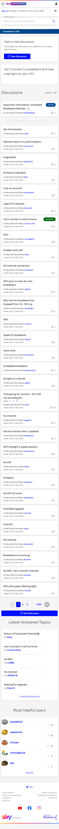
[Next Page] (47, 604)
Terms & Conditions (49, 793)
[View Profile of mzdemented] (29, 451)
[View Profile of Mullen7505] (28, 162)
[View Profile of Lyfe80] (10, 662)
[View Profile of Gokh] (27, 405)
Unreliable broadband (15, 366)
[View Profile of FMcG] (25, 177)
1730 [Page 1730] (38, 604)
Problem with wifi (13, 250)
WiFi (5, 234)
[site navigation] (3, 3)
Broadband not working (16, 555)
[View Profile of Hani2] (27, 255)
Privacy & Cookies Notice (11, 795)
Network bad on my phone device (22, 141)
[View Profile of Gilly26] (27, 383)
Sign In (56, 4)
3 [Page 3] (27, 604)
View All (29, 772)
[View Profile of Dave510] (27, 513)
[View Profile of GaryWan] (27, 575)
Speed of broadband (14, 335)
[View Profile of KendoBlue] (29, 308)
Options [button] (48, 92)
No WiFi (8, 659)
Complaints (6, 798)
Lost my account (12, 188)
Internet (8, 524)
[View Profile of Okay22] (27, 339)
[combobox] (26, 21)
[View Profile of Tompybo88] (28, 498)
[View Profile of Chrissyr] (28, 324)
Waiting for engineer (15, 684)
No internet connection (16, 265)
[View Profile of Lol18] (26, 134)
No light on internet (14, 378)
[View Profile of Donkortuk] (28, 146)
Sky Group (6, 800)
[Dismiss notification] (55, 11)
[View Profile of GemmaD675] (29, 193)
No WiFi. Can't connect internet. (21, 570)
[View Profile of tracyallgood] (29, 239)
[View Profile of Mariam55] (28, 208)
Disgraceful (9, 157)
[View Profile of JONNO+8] (12, 675)
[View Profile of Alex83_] (28, 289)
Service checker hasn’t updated (21, 431)
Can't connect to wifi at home (19, 219)
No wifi (7, 462)
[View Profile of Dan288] (28, 591)
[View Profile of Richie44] (27, 560)
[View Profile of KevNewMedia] (29, 113)
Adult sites (9, 350)
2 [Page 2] (22, 604)
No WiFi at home (12, 493)
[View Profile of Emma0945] (29, 355)
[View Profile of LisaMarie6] (28, 482)
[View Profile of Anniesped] (28, 270)
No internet (9, 415)
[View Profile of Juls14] (26, 529)
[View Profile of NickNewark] (29, 436)
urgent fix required (13, 203)
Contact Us (52, 798)
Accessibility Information (47, 795)
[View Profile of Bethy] (27, 467)
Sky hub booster (12, 129)
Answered (50, 219)
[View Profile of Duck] (9, 637)
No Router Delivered (14, 172)
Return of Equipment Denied (20, 633)
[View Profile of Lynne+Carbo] (29, 224)
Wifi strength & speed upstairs (20, 446)
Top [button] (31, 787)
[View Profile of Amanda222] (28, 544)
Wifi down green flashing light (19, 586)
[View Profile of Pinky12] (11, 688)
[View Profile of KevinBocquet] (30, 370)
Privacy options (8, 793)
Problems (8, 477)
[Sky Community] (16, 4)
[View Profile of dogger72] (27, 420)
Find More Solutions (29, 696)
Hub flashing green (13, 508)
